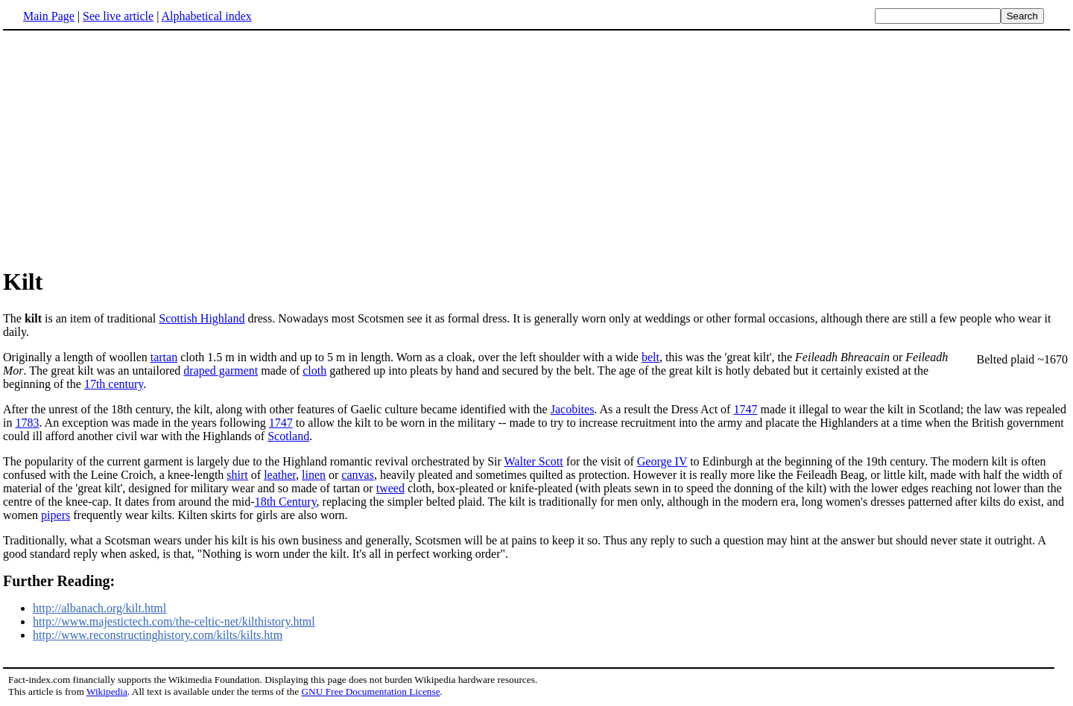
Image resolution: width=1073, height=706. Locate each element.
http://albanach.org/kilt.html (99, 608)
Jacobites (573, 409)
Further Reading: (59, 581)
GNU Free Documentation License (370, 691)
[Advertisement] (128, 148)
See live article (118, 16)
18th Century (286, 501)
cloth (314, 370)
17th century (113, 384)
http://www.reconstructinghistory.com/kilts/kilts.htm (157, 635)
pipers (55, 515)
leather (280, 474)
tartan (164, 357)
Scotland (288, 436)
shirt (237, 474)
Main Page (49, 16)
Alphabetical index (206, 16)
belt (650, 357)
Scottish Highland (201, 318)
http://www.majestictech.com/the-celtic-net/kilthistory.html (174, 621)
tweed (390, 488)
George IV (662, 461)
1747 (745, 409)
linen (314, 474)
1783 (27, 422)
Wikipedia (106, 691)
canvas (357, 474)
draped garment (220, 370)
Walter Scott (533, 461)
